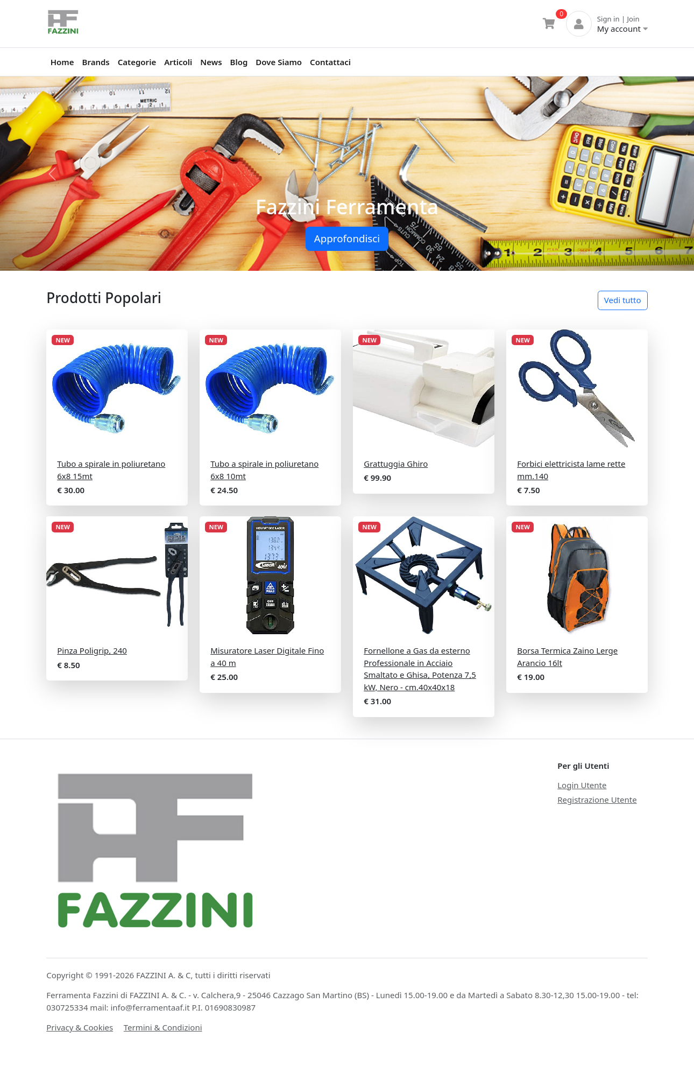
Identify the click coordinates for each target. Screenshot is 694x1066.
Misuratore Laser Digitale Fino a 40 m (267, 656)
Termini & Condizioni (163, 1027)
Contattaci (330, 62)
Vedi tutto (622, 299)
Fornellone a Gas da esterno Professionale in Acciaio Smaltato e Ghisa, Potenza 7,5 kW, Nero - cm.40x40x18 (420, 668)
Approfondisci (347, 238)
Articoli (178, 62)
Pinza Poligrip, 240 (92, 650)
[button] (52, 173)
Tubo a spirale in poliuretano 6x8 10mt (264, 469)
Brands (96, 62)
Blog (239, 62)
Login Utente (581, 785)
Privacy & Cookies (79, 1027)
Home (62, 62)
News (211, 62)
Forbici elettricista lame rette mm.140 (571, 469)
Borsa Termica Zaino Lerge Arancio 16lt (567, 656)
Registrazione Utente (596, 799)
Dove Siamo (279, 62)
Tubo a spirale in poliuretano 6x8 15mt (111, 469)
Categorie (137, 62)
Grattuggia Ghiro (396, 463)
